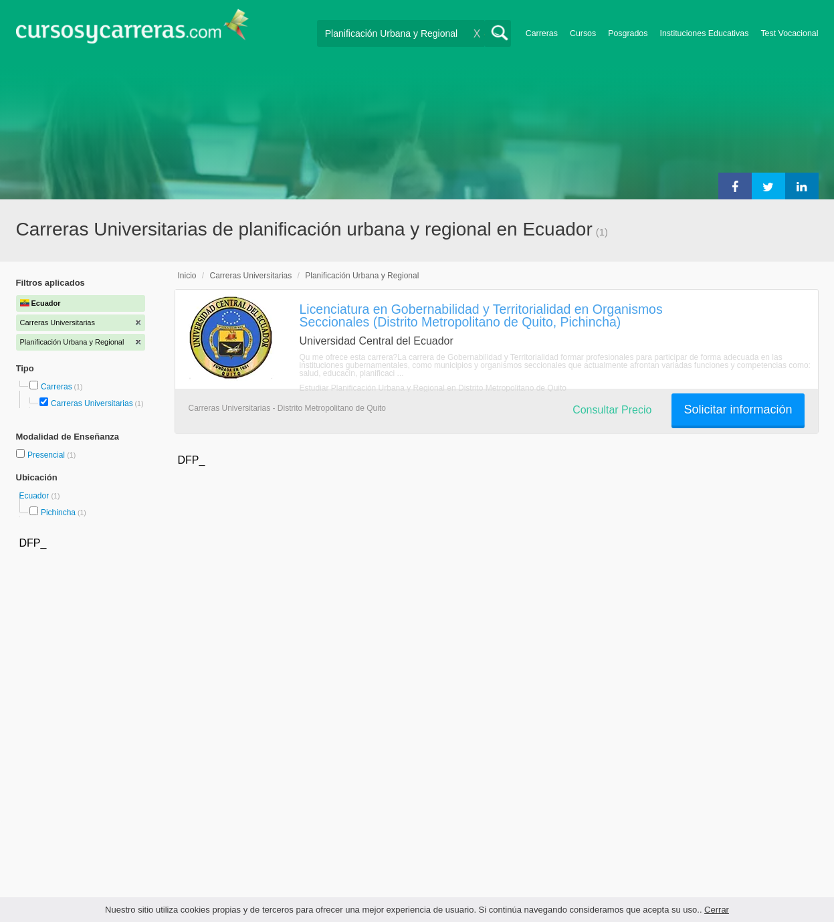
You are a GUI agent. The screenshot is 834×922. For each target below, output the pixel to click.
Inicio (187, 275)
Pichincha (58, 512)
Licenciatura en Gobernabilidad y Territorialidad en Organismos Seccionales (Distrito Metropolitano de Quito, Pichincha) (481, 315)
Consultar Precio (611, 410)
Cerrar (716, 910)
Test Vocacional (789, 33)
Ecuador (35, 495)
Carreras (542, 33)
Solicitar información (738, 409)
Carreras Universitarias (92, 403)
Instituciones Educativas (703, 33)
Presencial (47, 455)
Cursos (583, 33)
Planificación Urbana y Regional (362, 275)
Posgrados (627, 33)
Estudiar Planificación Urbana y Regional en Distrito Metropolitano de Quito (433, 388)
